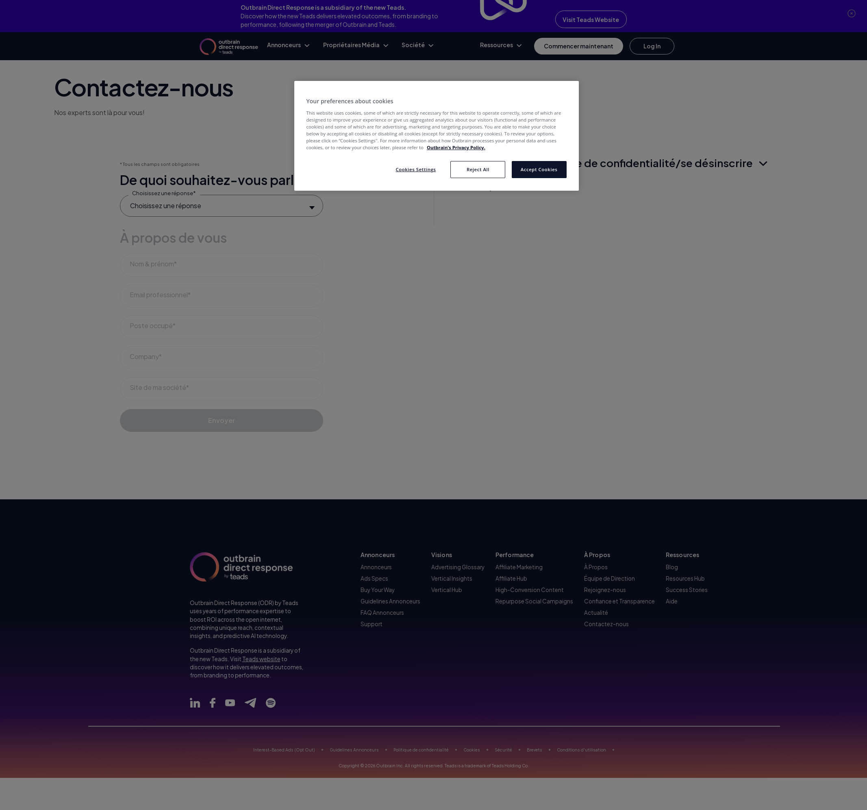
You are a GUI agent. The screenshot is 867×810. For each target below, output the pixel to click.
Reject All (478, 169)
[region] (436, 136)
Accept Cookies (539, 169)
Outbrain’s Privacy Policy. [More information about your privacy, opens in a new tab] (456, 147)
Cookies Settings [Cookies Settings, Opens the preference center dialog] (415, 169)
